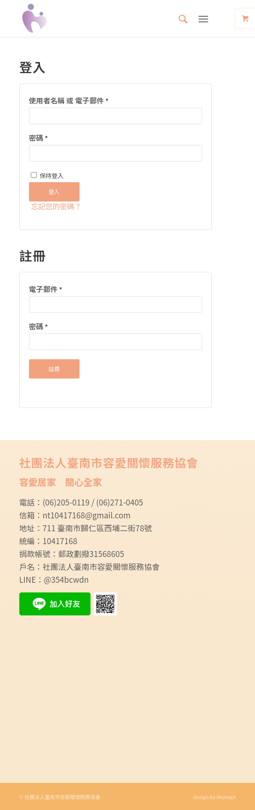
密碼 (38, 137)
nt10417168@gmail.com (86, 515)
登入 (54, 191)
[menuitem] (178, 18)
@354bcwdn (66, 579)
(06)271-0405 (119, 502)
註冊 (54, 369)
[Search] (178, 18)
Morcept (226, 796)
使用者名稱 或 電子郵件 (68, 100)
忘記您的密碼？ (56, 206)
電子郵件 (45, 289)
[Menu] (203, 18)
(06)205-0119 (66, 502)
